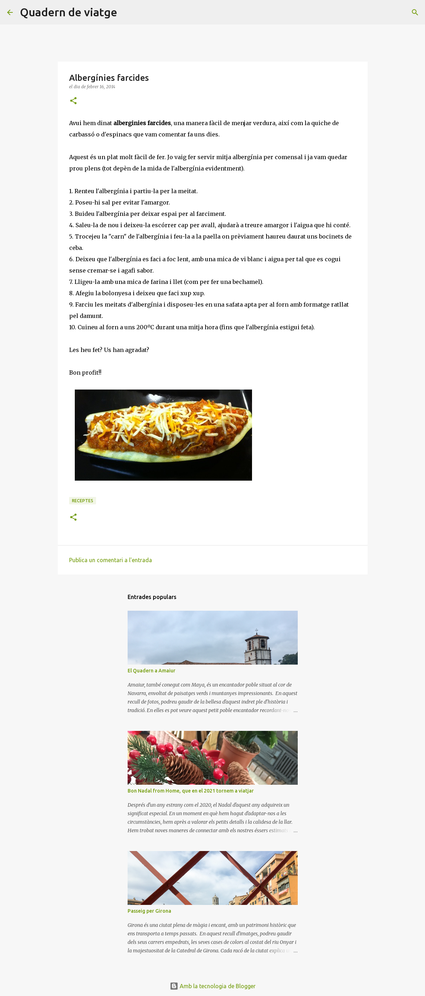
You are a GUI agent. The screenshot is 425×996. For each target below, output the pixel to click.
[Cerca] (127, 12)
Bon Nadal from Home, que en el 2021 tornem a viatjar (191, 791)
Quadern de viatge (68, 12)
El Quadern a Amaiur (151, 670)
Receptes (82, 500)
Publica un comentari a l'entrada (110, 560)
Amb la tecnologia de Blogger (213, 986)
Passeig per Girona (149, 911)
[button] (73, 101)
